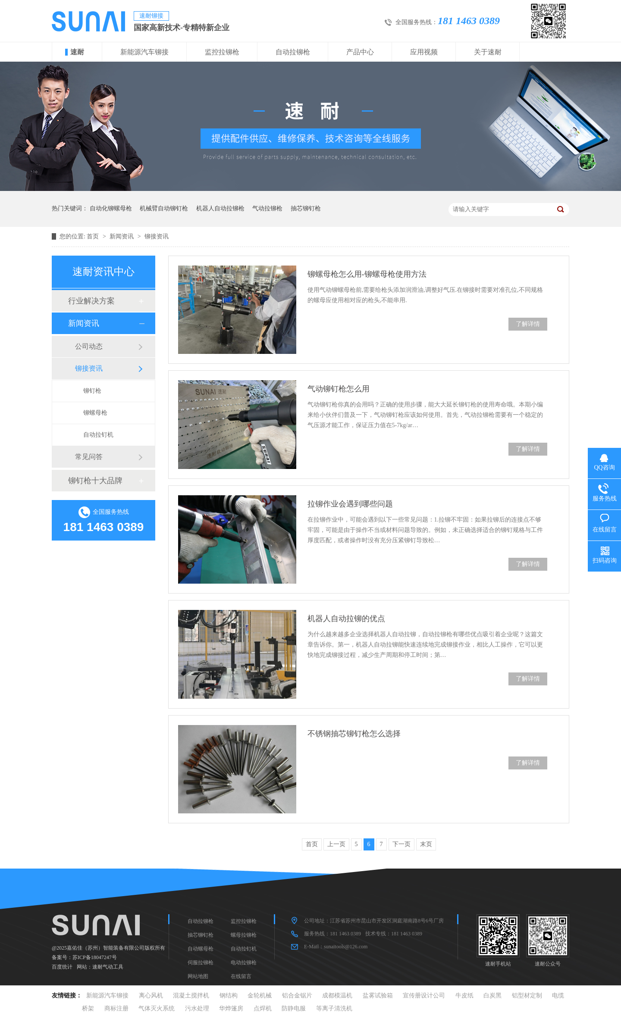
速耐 (77, 52)
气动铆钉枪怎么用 (338, 388)
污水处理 (197, 1008)
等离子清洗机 (334, 1008)
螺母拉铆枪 (244, 935)
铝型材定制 (527, 995)
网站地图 (198, 976)
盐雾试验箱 (378, 995)
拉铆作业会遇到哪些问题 (350, 504)
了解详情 (528, 324)
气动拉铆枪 (267, 208)
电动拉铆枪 (244, 963)
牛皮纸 (464, 995)
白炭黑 (492, 995)
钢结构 (229, 995)
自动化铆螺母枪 (111, 208)
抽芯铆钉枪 (306, 208)
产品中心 (360, 52)
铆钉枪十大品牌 (95, 480)
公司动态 (89, 346)
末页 (426, 844)
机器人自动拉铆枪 (220, 208)
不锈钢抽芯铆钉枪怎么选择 (354, 733)
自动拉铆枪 (293, 52)
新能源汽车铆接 (144, 52)
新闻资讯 (122, 236)
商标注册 (116, 1008)
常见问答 (89, 456)
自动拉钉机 (98, 434)
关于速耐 (488, 52)
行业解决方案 (91, 301)
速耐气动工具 (107, 967)
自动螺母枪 (200, 949)
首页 (93, 236)
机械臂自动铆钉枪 (164, 208)
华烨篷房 (231, 1008)
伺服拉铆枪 (200, 963)
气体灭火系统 (156, 1008)
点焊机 (263, 1008)
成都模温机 (337, 995)
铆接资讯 (156, 236)
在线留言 (241, 976)
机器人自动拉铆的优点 (346, 618)
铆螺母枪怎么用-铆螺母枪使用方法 (367, 274)
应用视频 (424, 52)
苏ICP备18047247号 (94, 957)
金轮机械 (260, 995)
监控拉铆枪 (222, 52)
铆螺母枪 (95, 412)
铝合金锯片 (297, 995)
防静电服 (294, 1008)
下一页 (401, 844)
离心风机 (151, 995)
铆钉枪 (92, 391)
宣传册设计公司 (424, 995)
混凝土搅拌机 (191, 995)
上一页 (336, 844)
